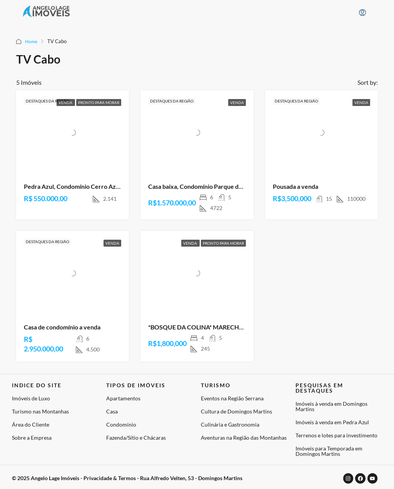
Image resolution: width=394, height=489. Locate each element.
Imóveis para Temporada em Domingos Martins (329, 451)
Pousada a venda (295, 186)
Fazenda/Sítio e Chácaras (136, 437)
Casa (112, 411)
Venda (65, 102)
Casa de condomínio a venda (62, 327)
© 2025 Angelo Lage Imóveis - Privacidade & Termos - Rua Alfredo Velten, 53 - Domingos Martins (127, 477)
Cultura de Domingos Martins (236, 411)
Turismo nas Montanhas (40, 411)
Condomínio (121, 424)
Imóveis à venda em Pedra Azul (332, 422)
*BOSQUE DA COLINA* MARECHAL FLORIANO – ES (219, 327)
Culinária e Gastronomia (230, 424)
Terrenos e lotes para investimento (336, 435)
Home (31, 41)
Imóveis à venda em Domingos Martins (331, 406)
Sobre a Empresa (32, 437)
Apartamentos (123, 398)
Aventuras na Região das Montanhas (244, 437)
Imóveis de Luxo (31, 398)
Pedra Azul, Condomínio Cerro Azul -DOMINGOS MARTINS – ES (112, 186)
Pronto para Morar (98, 102)
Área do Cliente (30, 424)
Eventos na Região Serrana (232, 398)
